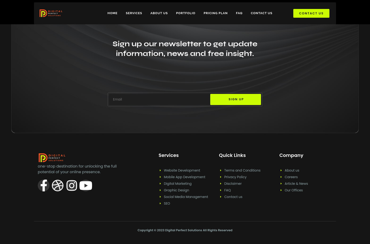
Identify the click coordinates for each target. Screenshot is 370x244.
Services (134, 13)
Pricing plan (216, 13)
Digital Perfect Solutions (184, 230)
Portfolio (185, 13)
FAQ (239, 13)
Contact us (262, 13)
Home (113, 13)
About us (159, 13)
